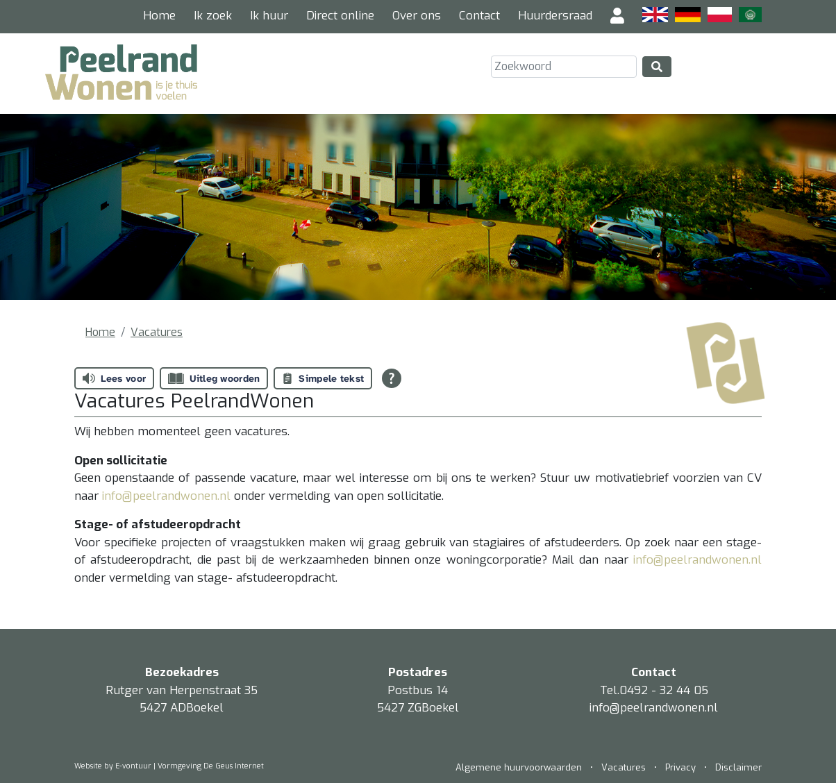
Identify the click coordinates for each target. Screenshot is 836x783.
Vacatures (157, 332)
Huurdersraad (555, 16)
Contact (479, 16)
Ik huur (269, 16)
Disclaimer (738, 767)
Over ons (416, 16)
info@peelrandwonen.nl (168, 496)
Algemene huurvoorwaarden (520, 767)
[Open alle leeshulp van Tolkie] (391, 378)
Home (159, 16)
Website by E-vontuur (112, 766)
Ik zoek (213, 16)
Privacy (680, 767)
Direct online (340, 16)
